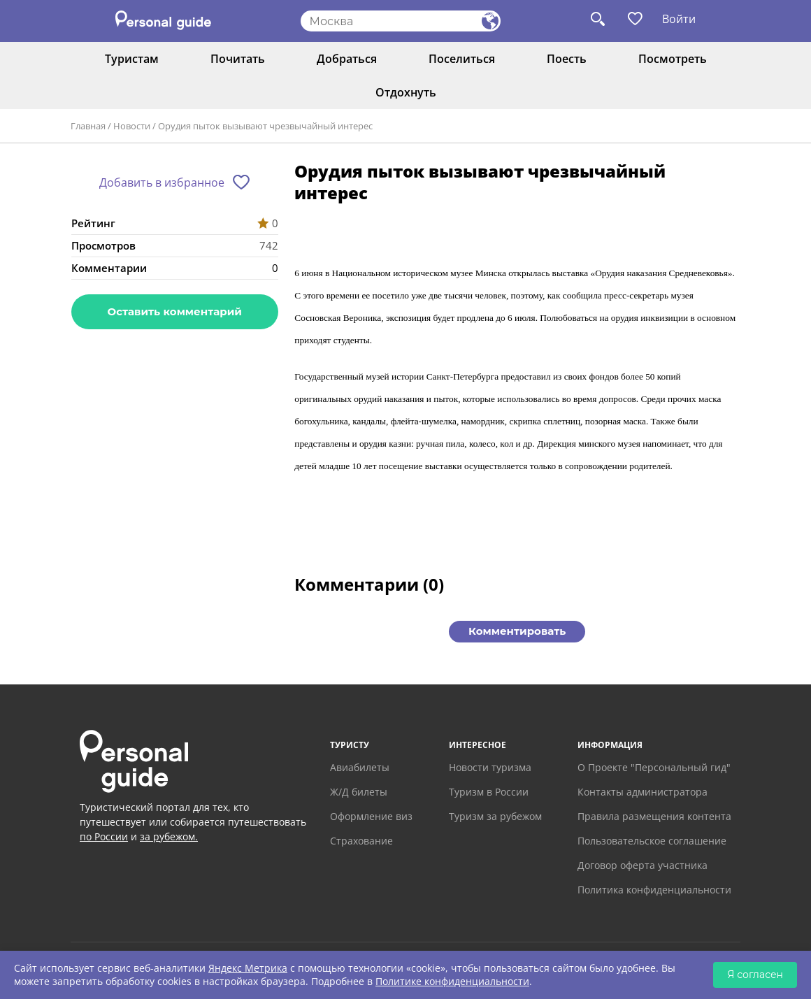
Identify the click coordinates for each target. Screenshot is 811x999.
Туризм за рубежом (495, 816)
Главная (88, 126)
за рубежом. (169, 836)
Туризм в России (489, 791)
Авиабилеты (359, 767)
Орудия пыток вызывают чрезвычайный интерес (265, 126)
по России (104, 836)
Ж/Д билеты (358, 791)
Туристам (132, 58)
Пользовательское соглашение (651, 840)
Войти (679, 19)
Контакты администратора (642, 791)
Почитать (237, 58)
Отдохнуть (405, 92)
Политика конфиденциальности (654, 889)
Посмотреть (672, 58)
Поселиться (462, 58)
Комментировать (517, 631)
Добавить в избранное (161, 182)
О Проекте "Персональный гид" (654, 767)
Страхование (361, 840)
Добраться (347, 58)
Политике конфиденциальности (452, 981)
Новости (131, 126)
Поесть (567, 58)
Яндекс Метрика (247, 968)
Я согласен (755, 974)
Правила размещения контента (654, 816)
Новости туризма (490, 767)
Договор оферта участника (642, 865)
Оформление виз (371, 816)
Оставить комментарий (175, 311)
